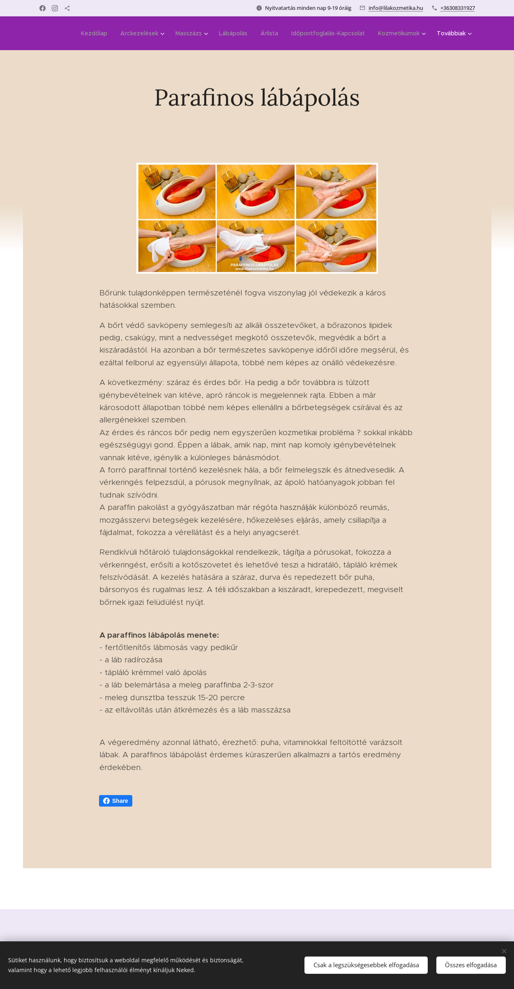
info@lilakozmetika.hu (396, 8)
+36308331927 (457, 8)
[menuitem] (96, 33)
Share (115, 801)
